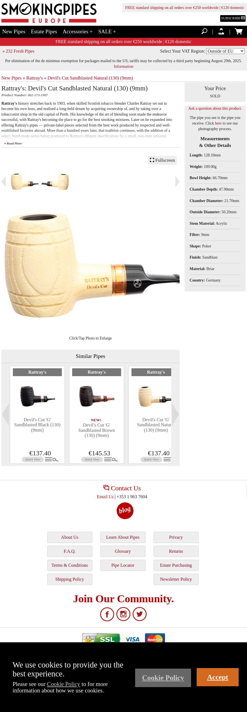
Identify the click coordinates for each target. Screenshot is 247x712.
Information (123, 66)
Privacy (176, 537)
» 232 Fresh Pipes (18, 51)
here (218, 123)
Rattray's (37, 372)
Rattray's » (36, 78)
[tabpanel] (37, 415)
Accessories (78, 31)
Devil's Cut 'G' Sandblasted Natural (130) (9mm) (156, 425)
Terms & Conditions (69, 565)
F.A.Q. (70, 551)
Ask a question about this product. (215, 108)
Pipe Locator (122, 565)
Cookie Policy (63, 684)
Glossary (123, 551)
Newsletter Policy (176, 579)
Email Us (105, 496)
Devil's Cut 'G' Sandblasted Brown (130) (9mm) (96, 430)
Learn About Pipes (122, 537)
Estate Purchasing (176, 565)
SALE (107, 31)
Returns (176, 551)
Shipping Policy (69, 579)
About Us (69, 537)
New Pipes (13, 31)
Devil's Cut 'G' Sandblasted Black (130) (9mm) (37, 425)
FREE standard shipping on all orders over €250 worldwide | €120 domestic (184, 8)
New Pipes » (13, 78)
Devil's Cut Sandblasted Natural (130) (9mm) (90, 78)
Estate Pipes (44, 31)
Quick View (32, 459)
